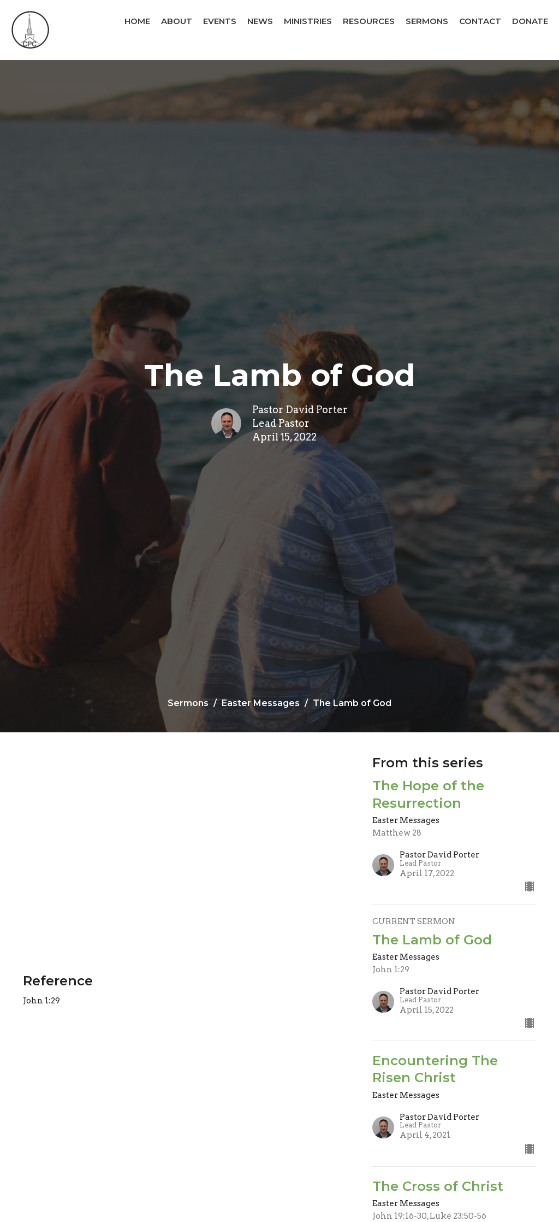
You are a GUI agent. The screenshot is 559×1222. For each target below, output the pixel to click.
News (260, 21)
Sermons (427, 21)
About (176, 21)
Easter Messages (261, 703)
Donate (530, 21)
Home (137, 21)
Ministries (308, 21)
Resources (369, 21)
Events (219, 21)
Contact (480, 21)
